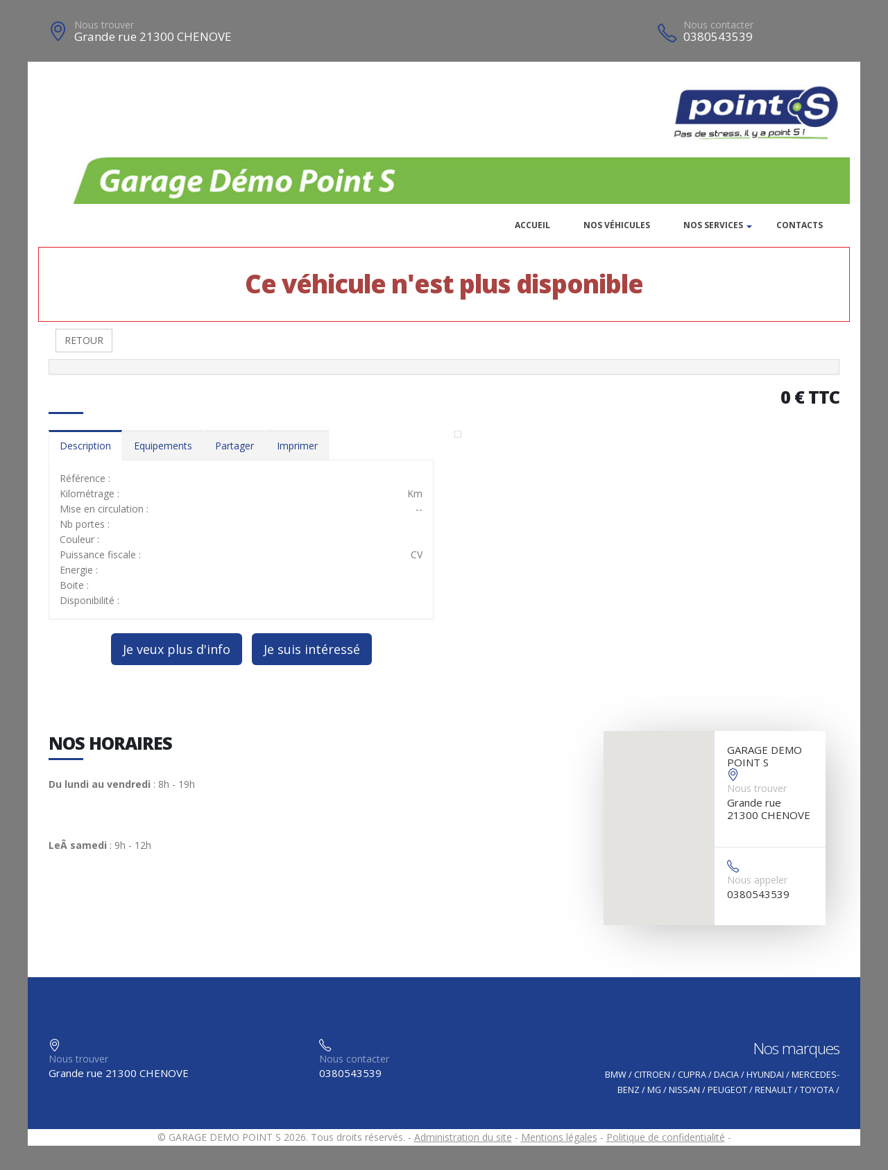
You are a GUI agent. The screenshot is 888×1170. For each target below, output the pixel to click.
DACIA (726, 1075)
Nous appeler (757, 879)
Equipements (163, 445)
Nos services (713, 225)
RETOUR (84, 340)
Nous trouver (104, 24)
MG (654, 1090)
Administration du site (463, 1137)
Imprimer (297, 445)
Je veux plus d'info (176, 649)
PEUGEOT (727, 1090)
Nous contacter (718, 24)
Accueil (532, 225)
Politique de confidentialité (665, 1137)
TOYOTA (817, 1090)
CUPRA (692, 1075)
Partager (234, 445)
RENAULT (773, 1090)
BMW (615, 1075)
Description (85, 445)
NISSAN (684, 1090)
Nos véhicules (616, 225)
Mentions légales (559, 1137)
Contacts (799, 225)
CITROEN (652, 1075)
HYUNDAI (765, 1075)
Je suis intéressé (312, 649)
